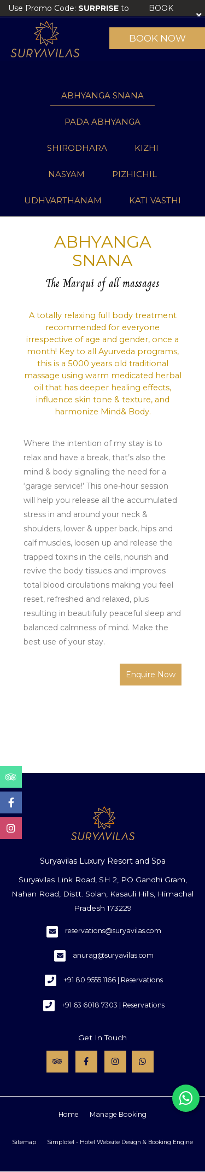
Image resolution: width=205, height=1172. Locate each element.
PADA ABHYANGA (102, 121)
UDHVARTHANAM (63, 200)
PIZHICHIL (134, 174)
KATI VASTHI (155, 200)
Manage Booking (118, 1114)
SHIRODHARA (77, 148)
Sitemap (24, 1142)
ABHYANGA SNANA (102, 95)
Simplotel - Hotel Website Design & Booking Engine (120, 1142)
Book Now (157, 38)
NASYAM (66, 174)
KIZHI (146, 148)
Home (68, 1114)
